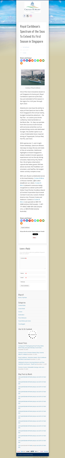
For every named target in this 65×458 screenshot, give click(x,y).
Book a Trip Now (22, 297)
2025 (19, 377)
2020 (19, 401)
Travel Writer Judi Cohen (24, 321)
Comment (24, 258)
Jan (22, 377)
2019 (19, 406)
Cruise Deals (21, 308)
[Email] (43, 60)
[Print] (40, 60)
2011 (19, 445)
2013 (19, 435)
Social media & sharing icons (25, 457)
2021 (19, 396)
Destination (21, 315)
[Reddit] (32, 60)
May (31, 377)
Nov (45, 377)
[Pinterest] (29, 60)
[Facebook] (21, 60)
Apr (29, 377)
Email (24, 277)
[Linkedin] (27, 60)
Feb (24, 377)
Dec (19, 383)
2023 (19, 387)
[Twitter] (35, 60)
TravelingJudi (21, 324)
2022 (19, 391)
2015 (19, 426)
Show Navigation (45, 15)
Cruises (24, 53)
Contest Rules (22, 305)
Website (23, 282)
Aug (37, 377)
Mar (26, 377)
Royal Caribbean (25, 227)
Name (24, 273)
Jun (33, 377)
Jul (35, 377)
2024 (19, 382)
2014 (19, 431)
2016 (19, 421)
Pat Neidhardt (26, 47)
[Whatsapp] (38, 60)
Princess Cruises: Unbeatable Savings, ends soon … (31, 367)
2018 (19, 411)
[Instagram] (24, 60)
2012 (19, 440)
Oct (42, 377)
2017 (19, 416)
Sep (40, 377)
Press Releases (22, 318)
